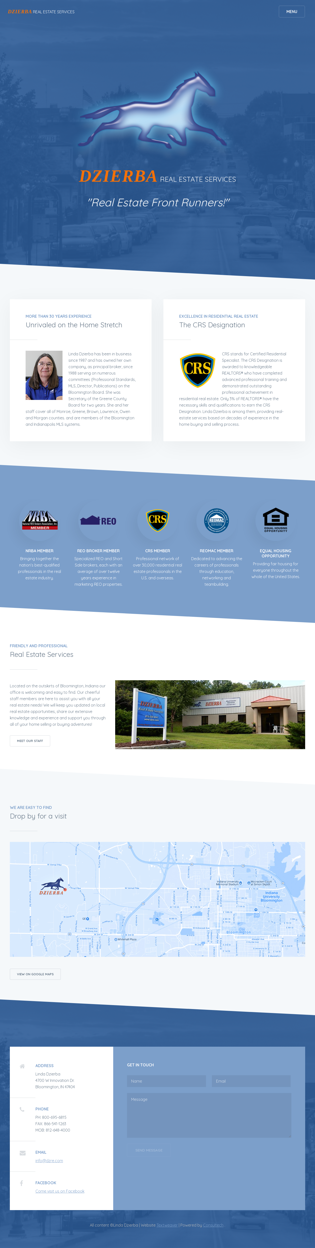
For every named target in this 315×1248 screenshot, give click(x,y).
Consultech (213, 1225)
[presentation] (164, 1174)
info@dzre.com (49, 1160)
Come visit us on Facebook (59, 1191)
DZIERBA (20, 11)
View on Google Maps (35, 974)
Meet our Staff (30, 741)
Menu (291, 11)
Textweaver (167, 1225)
